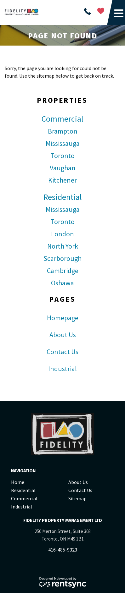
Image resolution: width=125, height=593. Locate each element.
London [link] (62, 234)
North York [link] (62, 246)
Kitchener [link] (62, 180)
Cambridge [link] (62, 270)
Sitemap (77, 498)
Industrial (21, 506)
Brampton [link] (62, 131)
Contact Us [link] (62, 351)
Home (17, 482)
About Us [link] (62, 334)
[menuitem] (37, 482)
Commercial (24, 498)
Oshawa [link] (62, 283)
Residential (23, 490)
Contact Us (80, 490)
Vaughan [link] (63, 168)
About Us (78, 482)
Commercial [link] (62, 119)
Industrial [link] (62, 368)
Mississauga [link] (63, 143)
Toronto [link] (62, 155)
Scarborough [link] (62, 258)
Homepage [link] (62, 317)
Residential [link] (62, 197)
